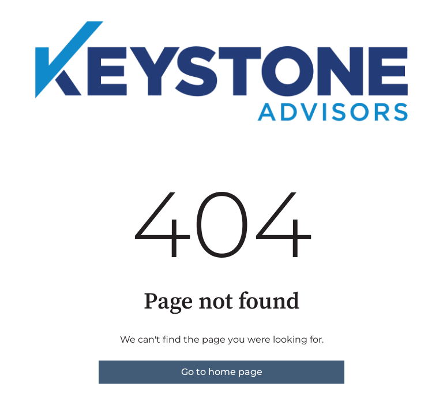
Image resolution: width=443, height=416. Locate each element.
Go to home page (221, 371)
